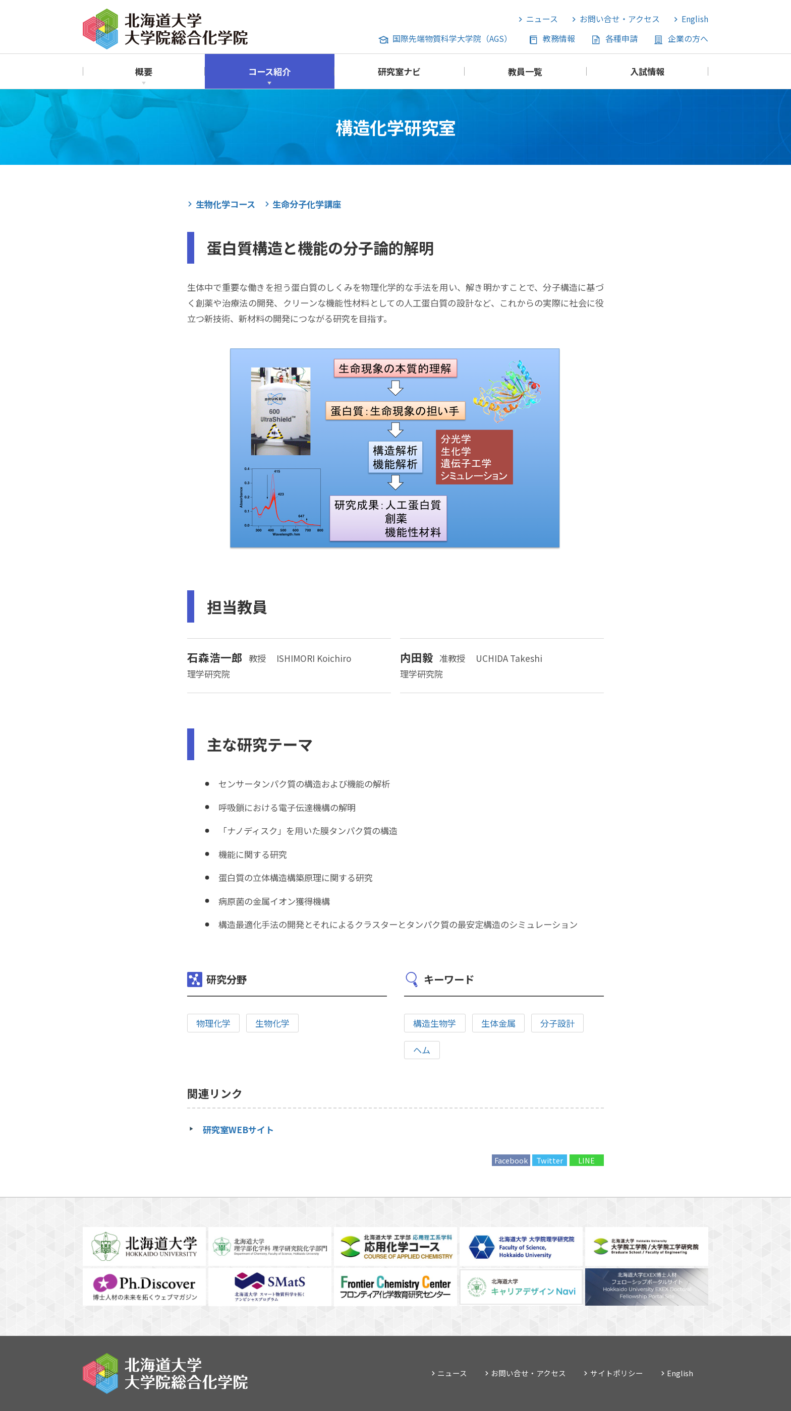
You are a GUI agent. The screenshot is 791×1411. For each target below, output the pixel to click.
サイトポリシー (616, 1373)
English (695, 19)
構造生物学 (434, 1023)
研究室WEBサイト (238, 1129)
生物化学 (272, 1023)
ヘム (421, 1050)
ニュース (542, 19)
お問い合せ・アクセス (620, 19)
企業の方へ (688, 38)
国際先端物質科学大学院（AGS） (452, 38)
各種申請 (621, 38)
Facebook (511, 1160)
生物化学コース (225, 204)
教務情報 (559, 38)
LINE (586, 1160)
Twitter (549, 1160)
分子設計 (557, 1023)
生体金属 (498, 1023)
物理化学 (213, 1023)
